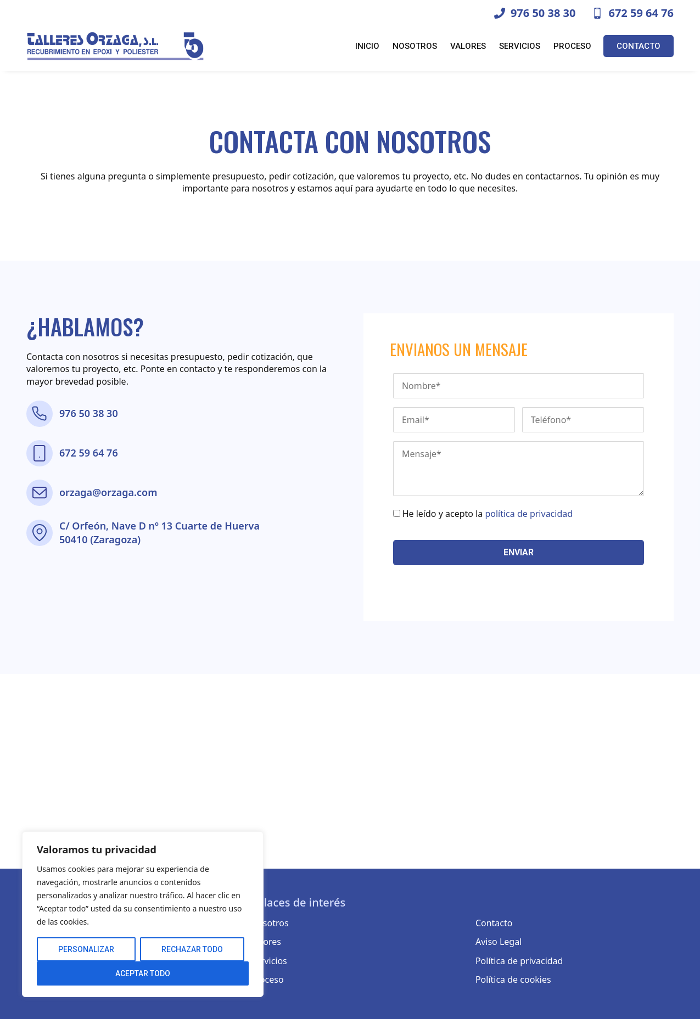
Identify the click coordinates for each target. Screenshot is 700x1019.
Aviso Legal (498, 942)
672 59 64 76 (88, 452)
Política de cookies (513, 979)
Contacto (638, 46)
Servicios (519, 46)
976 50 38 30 (88, 413)
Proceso (572, 46)
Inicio (367, 46)
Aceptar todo (142, 973)
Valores (468, 46)
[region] (143, 914)
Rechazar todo (192, 949)
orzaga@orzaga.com (108, 492)
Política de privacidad (519, 961)
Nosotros (415, 46)
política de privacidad (529, 514)
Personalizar (86, 949)
